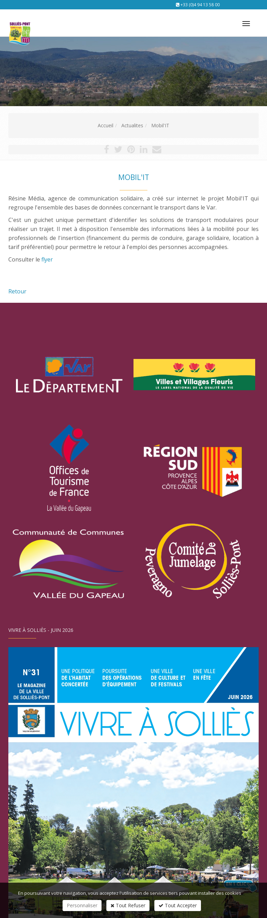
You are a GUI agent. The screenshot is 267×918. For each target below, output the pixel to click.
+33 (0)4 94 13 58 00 (200, 5)
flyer (47, 259)
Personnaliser (82, 905)
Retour (17, 291)
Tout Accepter (178, 905)
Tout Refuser (128, 905)
